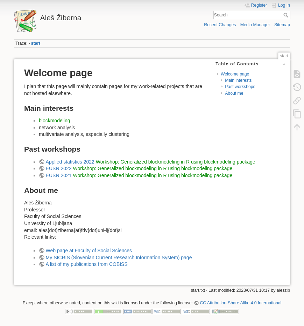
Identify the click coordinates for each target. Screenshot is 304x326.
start (36, 43)
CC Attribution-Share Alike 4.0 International (240, 302)
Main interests (238, 80)
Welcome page (235, 74)
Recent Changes (220, 24)
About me (234, 93)
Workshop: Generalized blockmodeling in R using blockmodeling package (175, 162)
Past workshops (240, 86)
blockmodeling (54, 120)
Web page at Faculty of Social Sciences (89, 250)
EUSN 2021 (59, 175)
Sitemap (282, 24)
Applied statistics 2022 (70, 162)
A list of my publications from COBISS (87, 264)
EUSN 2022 (59, 168)
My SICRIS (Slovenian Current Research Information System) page (119, 257)
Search (286, 15)
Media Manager (255, 24)
